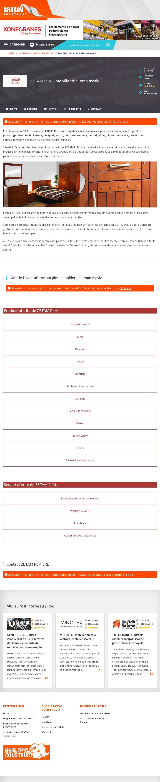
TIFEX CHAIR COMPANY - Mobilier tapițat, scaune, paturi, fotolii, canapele (128, 638)
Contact (95, 108)
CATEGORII (14, 44)
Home (11, 53)
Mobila (24, 53)
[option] (80, 30)
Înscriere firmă (42, 44)
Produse (30, 108)
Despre (12, 108)
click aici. (122, 121)
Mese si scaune (41, 53)
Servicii (50, 108)
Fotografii (72, 108)
